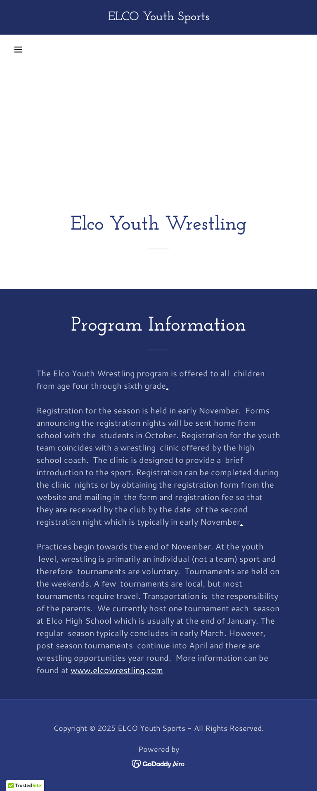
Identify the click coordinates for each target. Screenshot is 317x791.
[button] (18, 49)
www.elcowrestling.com (117, 670)
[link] (158, 17)
